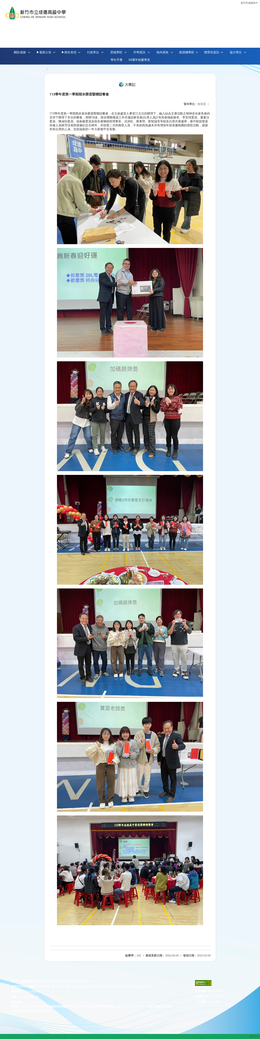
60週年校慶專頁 (139, 60)
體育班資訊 (211, 52)
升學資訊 (139, 52)
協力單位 (236, 52)
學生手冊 (117, 60)
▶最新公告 (43, 52)
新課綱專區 (186, 52)
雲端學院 (116, 52)
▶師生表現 (68, 52)
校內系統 (162, 52)
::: (47, 68)
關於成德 (20, 52)
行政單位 (93, 52)
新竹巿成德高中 (249, 2)
